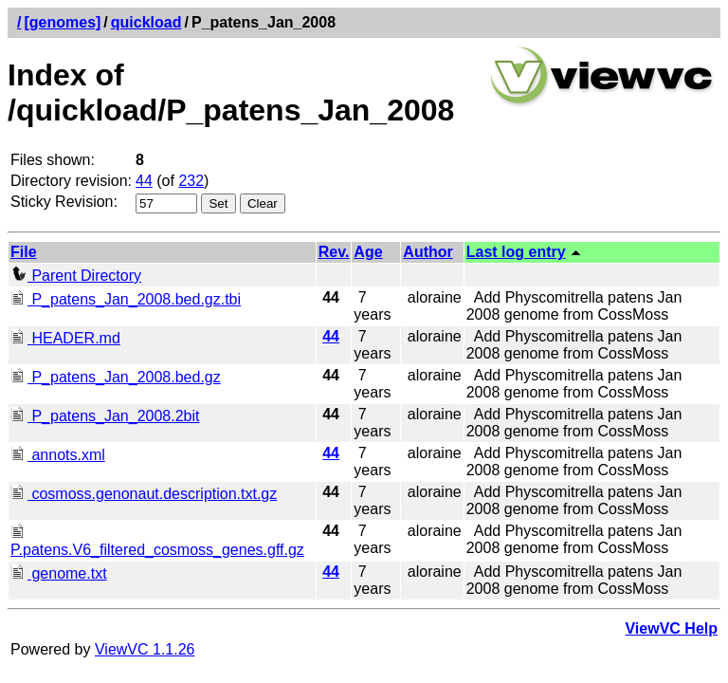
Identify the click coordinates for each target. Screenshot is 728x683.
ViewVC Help (671, 628)
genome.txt (58, 573)
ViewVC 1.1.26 (145, 649)
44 (144, 181)
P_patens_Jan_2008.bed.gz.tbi (125, 299)
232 (191, 181)
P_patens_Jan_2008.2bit (104, 416)
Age (368, 252)
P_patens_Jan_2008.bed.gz (115, 377)
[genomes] (62, 22)
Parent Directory (75, 276)
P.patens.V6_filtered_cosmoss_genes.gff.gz (157, 541)
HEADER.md (65, 338)
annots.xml (57, 455)
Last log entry (516, 252)
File (23, 252)
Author (427, 252)
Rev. (334, 252)
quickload (146, 22)
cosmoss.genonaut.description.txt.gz (143, 494)
